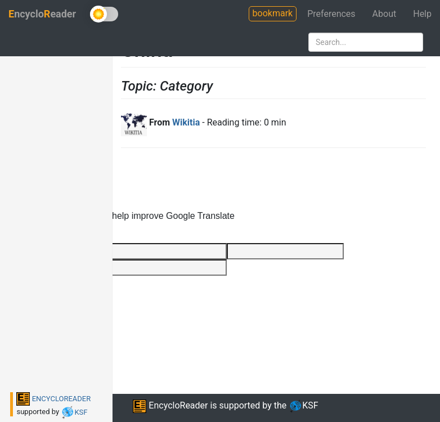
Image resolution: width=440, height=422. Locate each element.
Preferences (331, 13)
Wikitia (186, 122)
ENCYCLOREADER (53, 398)
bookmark (273, 13)
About (384, 13)
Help (422, 13)
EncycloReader (170, 405)
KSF (74, 412)
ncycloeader (42, 14)
